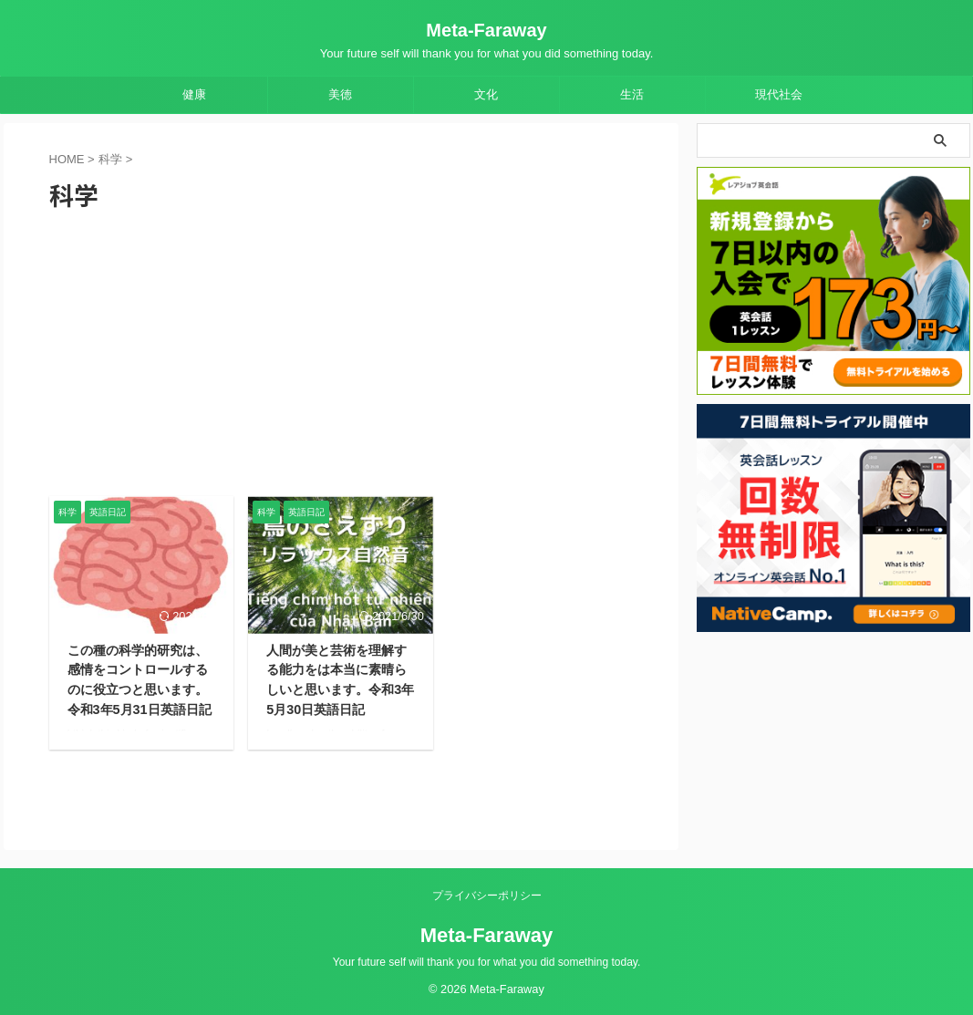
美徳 (340, 94)
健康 (194, 94)
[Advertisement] (341, 359)
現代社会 (778, 94)
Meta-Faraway (486, 30)
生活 (632, 94)
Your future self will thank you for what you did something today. (487, 962)
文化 (486, 94)
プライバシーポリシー (487, 895)
